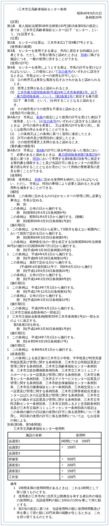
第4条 (40, 150)
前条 (39, 117)
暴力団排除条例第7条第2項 (77, 154)
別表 (84, 55)
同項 (36, 158)
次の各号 (64, 71)
